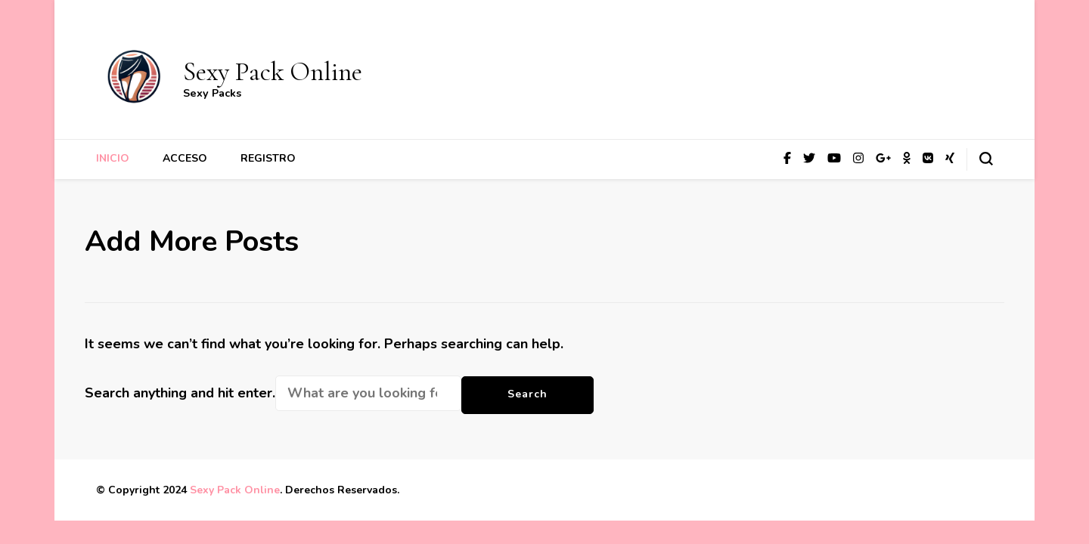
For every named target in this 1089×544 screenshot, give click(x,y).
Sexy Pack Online (272, 72)
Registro (268, 158)
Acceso (185, 158)
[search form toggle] (986, 158)
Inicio (112, 158)
